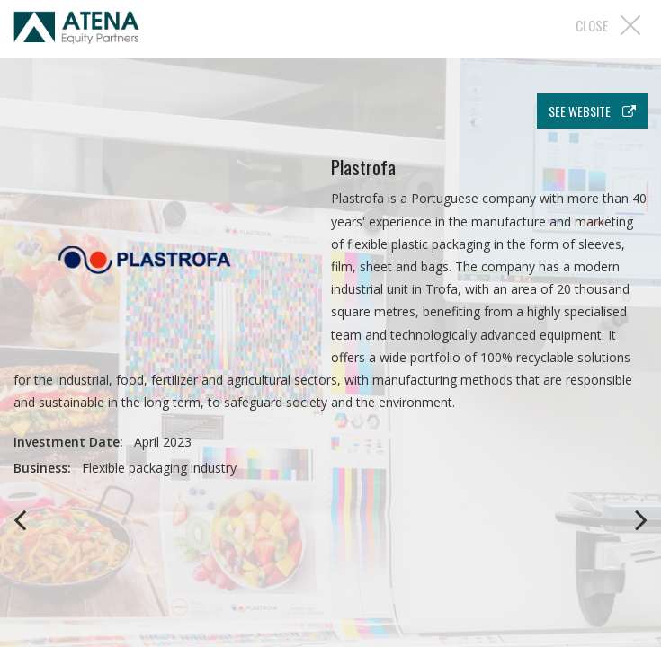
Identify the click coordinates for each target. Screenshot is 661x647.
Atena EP (76, 30)
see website (592, 111)
